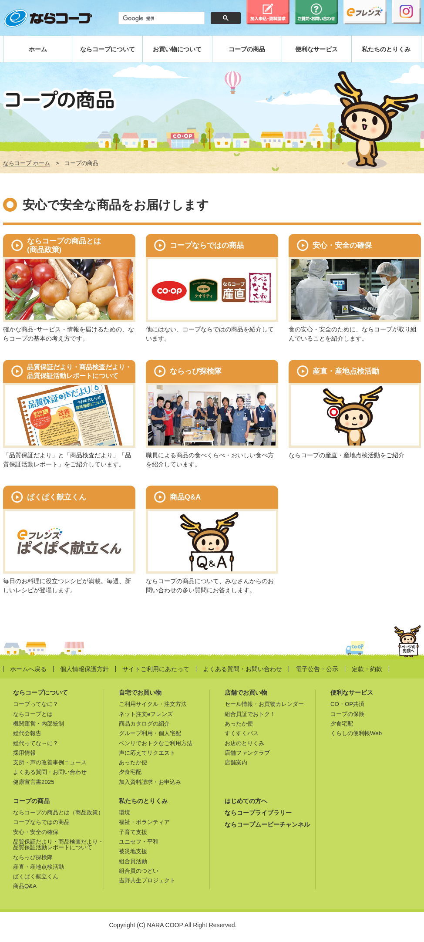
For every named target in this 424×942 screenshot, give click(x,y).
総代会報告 (27, 733)
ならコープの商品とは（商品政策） (58, 812)
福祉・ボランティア (144, 822)
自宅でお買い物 (140, 692)
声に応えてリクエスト (147, 753)
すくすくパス (242, 733)
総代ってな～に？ (35, 743)
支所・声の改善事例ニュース (50, 762)
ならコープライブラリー (258, 812)
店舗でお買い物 (246, 692)
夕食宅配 (130, 772)
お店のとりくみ (244, 743)
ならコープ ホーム (26, 163)
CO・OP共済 (347, 704)
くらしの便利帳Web (356, 733)
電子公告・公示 (317, 668)
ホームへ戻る (28, 668)
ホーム (38, 49)
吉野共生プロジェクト (147, 880)
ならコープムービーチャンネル (267, 824)
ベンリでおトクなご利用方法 (155, 743)
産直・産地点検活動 (38, 867)
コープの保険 (347, 714)
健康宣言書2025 (33, 782)
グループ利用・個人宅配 (150, 733)
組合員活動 (133, 861)
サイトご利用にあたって (155, 668)
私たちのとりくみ (386, 49)
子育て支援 (133, 832)
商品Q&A (25, 886)
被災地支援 (133, 851)
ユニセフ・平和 (138, 841)
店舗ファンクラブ (247, 753)
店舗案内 (236, 762)
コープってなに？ (35, 704)
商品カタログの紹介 (144, 723)
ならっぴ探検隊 (33, 857)
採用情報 (24, 753)
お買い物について (177, 49)
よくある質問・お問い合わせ (242, 668)
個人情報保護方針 (84, 668)
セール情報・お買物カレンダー (264, 704)
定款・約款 (367, 668)
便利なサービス (316, 49)
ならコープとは (33, 714)
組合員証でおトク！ (250, 714)
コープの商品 (247, 49)
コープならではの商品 (41, 822)
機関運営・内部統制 (38, 723)
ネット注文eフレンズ (146, 714)
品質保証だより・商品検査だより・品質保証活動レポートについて (58, 844)
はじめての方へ (246, 800)
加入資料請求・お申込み (150, 782)
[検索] (161, 18)
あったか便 (133, 762)
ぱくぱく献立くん (35, 876)
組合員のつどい (138, 871)
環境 (124, 812)
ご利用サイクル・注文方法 (153, 704)
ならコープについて (107, 49)
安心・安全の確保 (35, 832)
